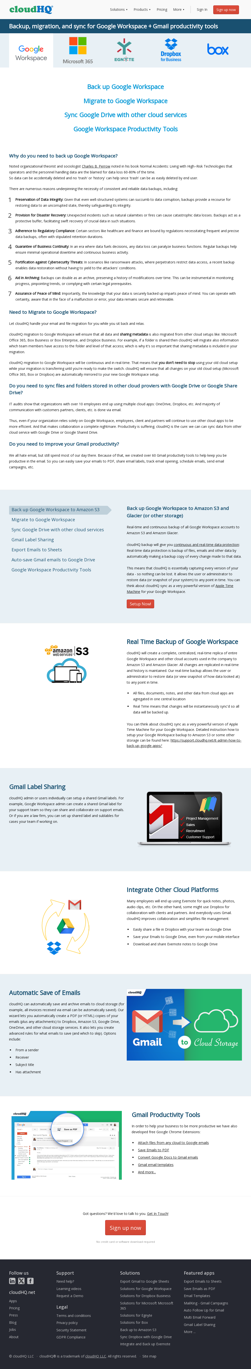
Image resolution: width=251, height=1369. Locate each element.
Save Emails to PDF (153, 1150)
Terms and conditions (73, 1315)
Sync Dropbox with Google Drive (146, 1337)
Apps (13, 1301)
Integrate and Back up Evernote (145, 1344)
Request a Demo (69, 1295)
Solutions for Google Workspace (146, 1288)
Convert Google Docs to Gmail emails (168, 1157)
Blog (12, 1322)
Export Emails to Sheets (203, 1281)
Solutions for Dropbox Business (145, 1295)
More (177, 9)
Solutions (117, 9)
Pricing (162, 9)
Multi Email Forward (199, 1317)
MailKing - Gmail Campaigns (206, 1303)
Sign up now (226, 9)
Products (141, 9)
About (14, 1337)
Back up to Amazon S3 (138, 1329)
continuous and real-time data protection (206, 544)
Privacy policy (67, 1322)
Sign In (202, 9)
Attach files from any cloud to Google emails (173, 1142)
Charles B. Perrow (96, 166)
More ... (190, 1331)
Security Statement (71, 1330)
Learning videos (68, 1288)
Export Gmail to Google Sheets (144, 1281)
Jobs (12, 1329)
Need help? (65, 1281)
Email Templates (197, 1295)
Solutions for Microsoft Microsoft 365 (146, 1306)
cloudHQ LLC (95, 1356)
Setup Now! (140, 604)
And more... (147, 1172)
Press (13, 1315)
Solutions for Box (134, 1322)
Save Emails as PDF (199, 1288)
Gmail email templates (156, 1164)
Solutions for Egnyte (136, 1315)
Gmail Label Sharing (199, 1324)
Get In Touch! (157, 1213)
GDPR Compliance (71, 1337)
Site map (149, 1356)
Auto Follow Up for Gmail (204, 1310)
